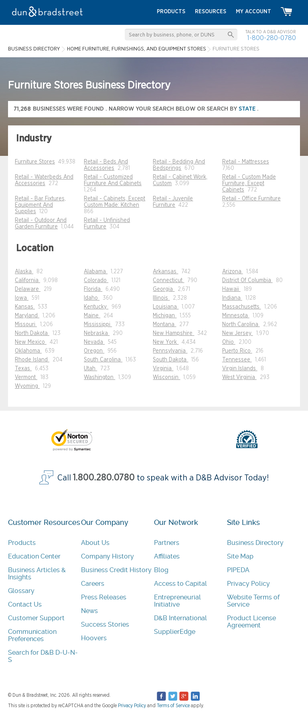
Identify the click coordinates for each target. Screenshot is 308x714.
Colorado (96, 280)
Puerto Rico (237, 351)
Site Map (240, 556)
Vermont (26, 377)
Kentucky (96, 307)
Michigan (164, 316)
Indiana (232, 298)
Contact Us (25, 604)
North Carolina (241, 324)
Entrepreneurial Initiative (177, 600)
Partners (166, 543)
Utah (90, 368)
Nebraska (96, 333)
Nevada (94, 342)
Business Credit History (116, 570)
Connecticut (168, 280)
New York (165, 342)
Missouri (26, 324)
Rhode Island (32, 360)
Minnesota (235, 316)
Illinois (161, 298)
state (248, 109)
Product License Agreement (251, 621)
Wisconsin (166, 377)
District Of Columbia (247, 280)
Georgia (163, 289)
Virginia (163, 368)
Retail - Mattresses (245, 162)
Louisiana (165, 307)
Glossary (21, 591)
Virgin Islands (239, 368)
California (27, 280)
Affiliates (167, 556)
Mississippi (98, 324)
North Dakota (32, 333)
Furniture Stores (35, 162)
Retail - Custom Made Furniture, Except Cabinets (249, 183)
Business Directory (255, 543)
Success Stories (105, 624)
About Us (95, 543)
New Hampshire (173, 333)
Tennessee (237, 360)
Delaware (28, 289)
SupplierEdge (174, 631)
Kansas (25, 307)
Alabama (95, 271)
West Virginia (239, 377)
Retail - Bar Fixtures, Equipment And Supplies (40, 205)
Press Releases (103, 597)
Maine (92, 316)
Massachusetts (241, 307)
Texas (23, 368)
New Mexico (31, 342)
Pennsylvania (170, 351)
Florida (93, 289)
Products (22, 543)
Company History (107, 556)
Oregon (94, 351)
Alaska (24, 271)
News (89, 611)
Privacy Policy (248, 583)
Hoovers (94, 638)
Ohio (228, 342)
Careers (92, 583)
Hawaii (231, 289)
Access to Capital (180, 583)
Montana (164, 324)
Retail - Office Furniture (251, 199)
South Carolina (103, 360)
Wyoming (27, 386)
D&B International (180, 618)
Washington (99, 377)
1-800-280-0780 (271, 37)
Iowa (21, 298)
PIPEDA (238, 570)
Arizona (232, 271)
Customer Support (36, 618)
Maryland (27, 316)
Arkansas (165, 271)
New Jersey (237, 333)
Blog (161, 570)
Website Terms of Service (253, 600)
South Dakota (170, 360)
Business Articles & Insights (37, 573)
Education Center (34, 556)
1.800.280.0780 (104, 477)
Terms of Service (173, 705)
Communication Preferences (32, 635)
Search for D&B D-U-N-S (43, 656)
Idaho (91, 298)
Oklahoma (28, 351)
